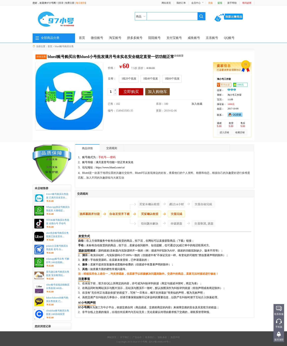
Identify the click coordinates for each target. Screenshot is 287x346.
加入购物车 (157, 91)
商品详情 (87, 148)
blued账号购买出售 (64, 46)
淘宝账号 (115, 37)
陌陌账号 (154, 37)
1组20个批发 (129, 78)
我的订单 (181, 3)
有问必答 (247, 3)
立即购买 (131, 91)
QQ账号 (229, 37)
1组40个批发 (150, 78)
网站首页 (166, 3)
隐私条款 (162, 337)
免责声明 (175, 337)
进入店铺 (224, 132)
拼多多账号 (135, 37)
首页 (82, 37)
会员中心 (196, 3)
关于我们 (124, 337)
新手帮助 (232, 3)
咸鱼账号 (194, 37)
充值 (210, 3)
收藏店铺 (240, 132)
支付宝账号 (174, 37)
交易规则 (111, 148)
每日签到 (80, 3)
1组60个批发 (172, 78)
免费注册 (69, 3)
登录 (61, 3)
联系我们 (149, 337)
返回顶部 (279, 339)
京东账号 (212, 37)
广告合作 (137, 337)
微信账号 (97, 37)
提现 (220, 3)
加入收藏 (197, 103)
